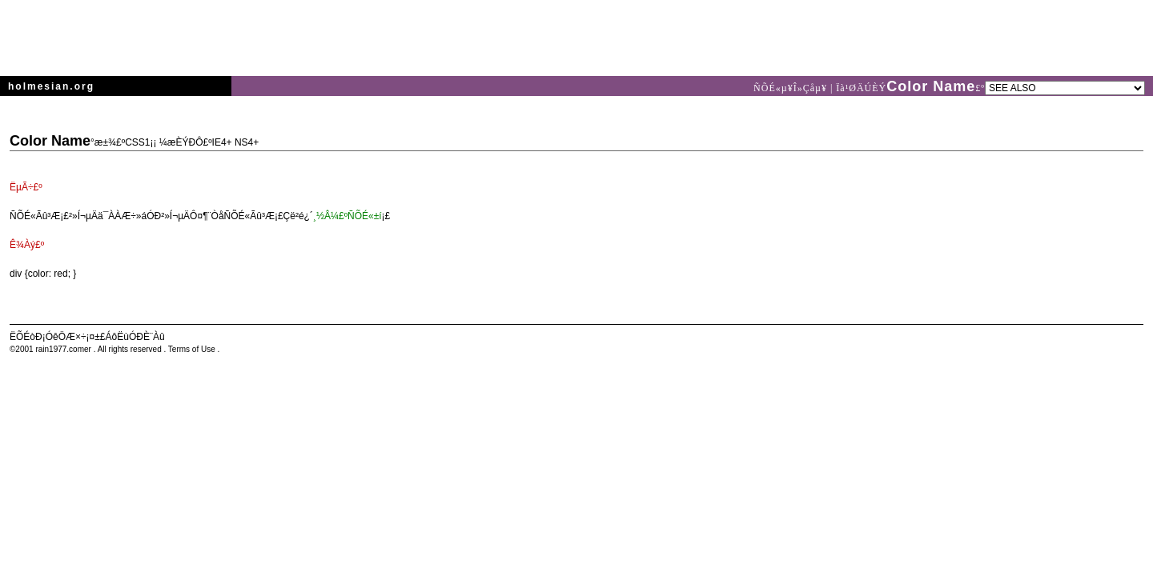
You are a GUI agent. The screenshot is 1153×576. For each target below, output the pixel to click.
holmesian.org (51, 86)
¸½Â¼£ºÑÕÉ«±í (347, 216)
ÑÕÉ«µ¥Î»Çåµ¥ (791, 88)
